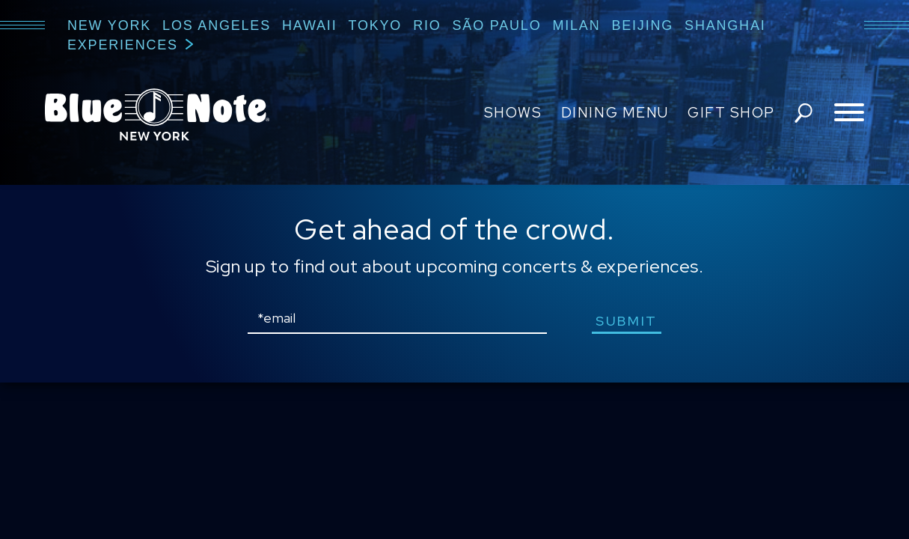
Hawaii (309, 25)
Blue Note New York (157, 114)
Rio (427, 25)
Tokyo (375, 25)
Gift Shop (731, 112)
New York (109, 25)
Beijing (642, 25)
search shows (803, 113)
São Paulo (497, 25)
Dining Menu (615, 112)
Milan (576, 25)
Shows (513, 112)
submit (627, 320)
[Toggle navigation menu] (849, 113)
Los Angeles (216, 25)
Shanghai (725, 25)
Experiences (122, 44)
